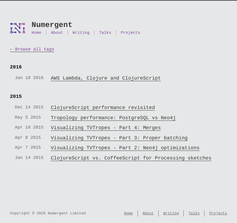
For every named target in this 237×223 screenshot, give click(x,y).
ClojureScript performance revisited (103, 107)
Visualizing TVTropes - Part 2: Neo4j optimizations (125, 148)
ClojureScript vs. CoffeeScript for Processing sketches (131, 158)
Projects (130, 33)
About (57, 33)
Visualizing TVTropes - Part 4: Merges (106, 128)
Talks (105, 33)
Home (36, 33)
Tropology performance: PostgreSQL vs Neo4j (113, 118)
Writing (81, 33)
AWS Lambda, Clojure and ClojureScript (106, 78)
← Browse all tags (32, 49)
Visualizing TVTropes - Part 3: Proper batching (119, 138)
